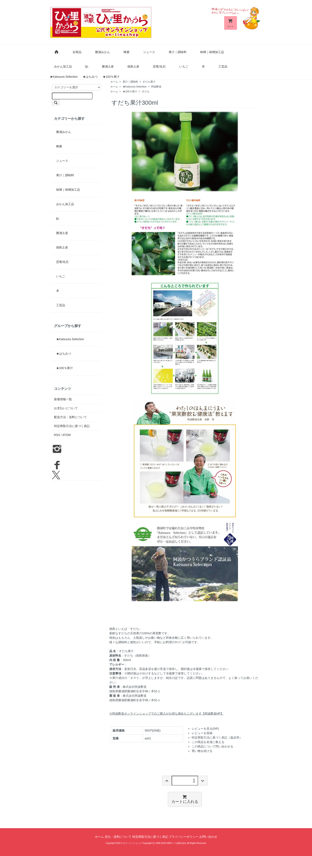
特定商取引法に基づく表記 (72, 426)
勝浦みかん (102, 52)
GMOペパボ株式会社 (177, 843)
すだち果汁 (149, 81)
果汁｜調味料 (178, 52)
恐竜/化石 (159, 66)
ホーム (114, 81)
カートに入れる (184, 799)
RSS (57, 435)
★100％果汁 (111, 76)
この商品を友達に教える (208, 742)
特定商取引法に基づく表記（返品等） (217, 737)
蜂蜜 (127, 52)
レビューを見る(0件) (205, 728)
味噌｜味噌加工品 (212, 52)
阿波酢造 (156, 86)
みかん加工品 (63, 66)
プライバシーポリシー (183, 836)
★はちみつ (90, 76)
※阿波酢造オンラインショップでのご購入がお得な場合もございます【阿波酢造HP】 (166, 713)
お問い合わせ (208, 836)
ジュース (149, 52)
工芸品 (222, 66)
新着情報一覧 (63, 399)
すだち (146, 91)
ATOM (66, 435)
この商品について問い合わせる (212, 746)
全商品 (77, 52)
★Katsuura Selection (64, 76)
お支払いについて (66, 408)
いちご (183, 66)
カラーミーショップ (132, 843)
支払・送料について (118, 836)
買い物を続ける (202, 751)
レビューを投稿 (202, 733)
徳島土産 (133, 66)
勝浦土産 (108, 66)
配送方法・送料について (70, 417)
